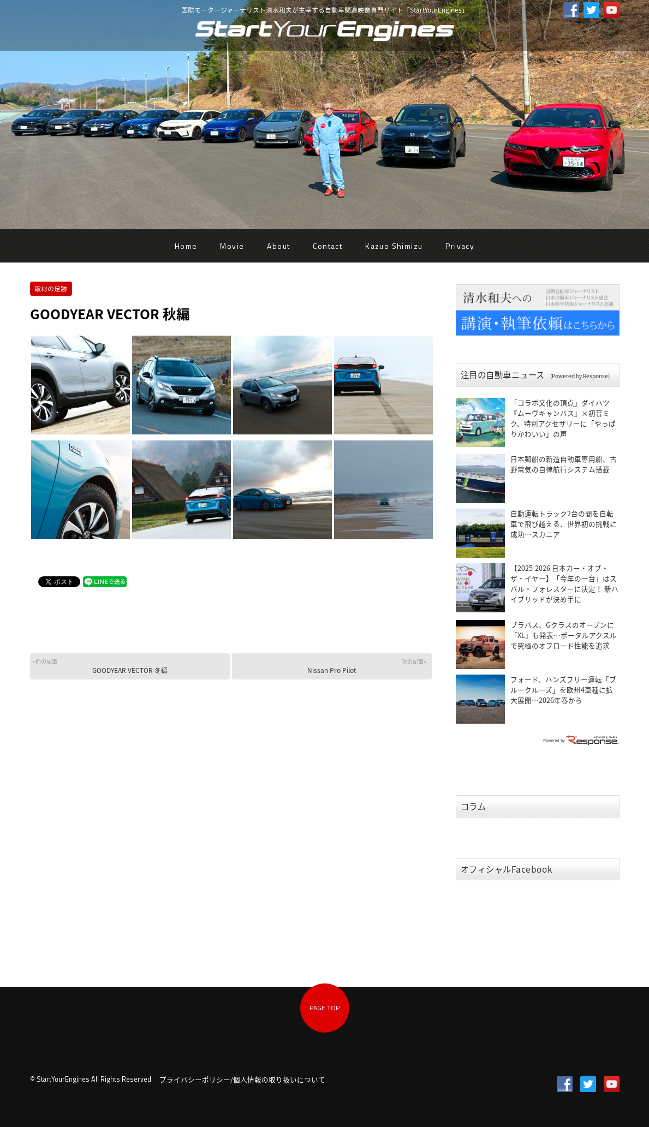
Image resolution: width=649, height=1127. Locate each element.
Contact (327, 246)
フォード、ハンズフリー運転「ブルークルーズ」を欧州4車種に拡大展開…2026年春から (563, 689)
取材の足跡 (50, 289)
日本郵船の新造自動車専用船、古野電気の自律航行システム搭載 (563, 464)
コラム (473, 806)
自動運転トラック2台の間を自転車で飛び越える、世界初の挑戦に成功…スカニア (563, 523)
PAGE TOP (324, 1008)
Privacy (459, 246)
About (278, 246)
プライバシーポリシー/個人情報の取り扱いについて (242, 1079)
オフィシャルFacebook (507, 869)
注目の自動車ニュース (535, 374)
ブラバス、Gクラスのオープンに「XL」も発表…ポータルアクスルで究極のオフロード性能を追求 (563, 635)
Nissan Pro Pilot (330, 666)
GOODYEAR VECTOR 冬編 (128, 666)
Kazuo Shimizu (393, 246)
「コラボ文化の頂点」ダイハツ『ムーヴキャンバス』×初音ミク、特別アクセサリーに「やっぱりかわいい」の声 (563, 418)
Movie (232, 246)
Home (186, 246)
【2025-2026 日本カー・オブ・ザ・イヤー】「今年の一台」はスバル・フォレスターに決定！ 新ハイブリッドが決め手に (564, 583)
